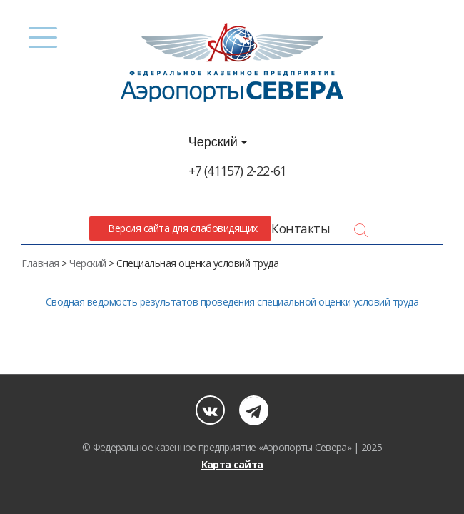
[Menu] (43, 37)
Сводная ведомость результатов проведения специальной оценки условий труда (232, 301)
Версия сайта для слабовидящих (181, 228)
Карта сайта (232, 464)
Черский (217, 142)
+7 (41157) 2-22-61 (237, 170)
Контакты (300, 228)
